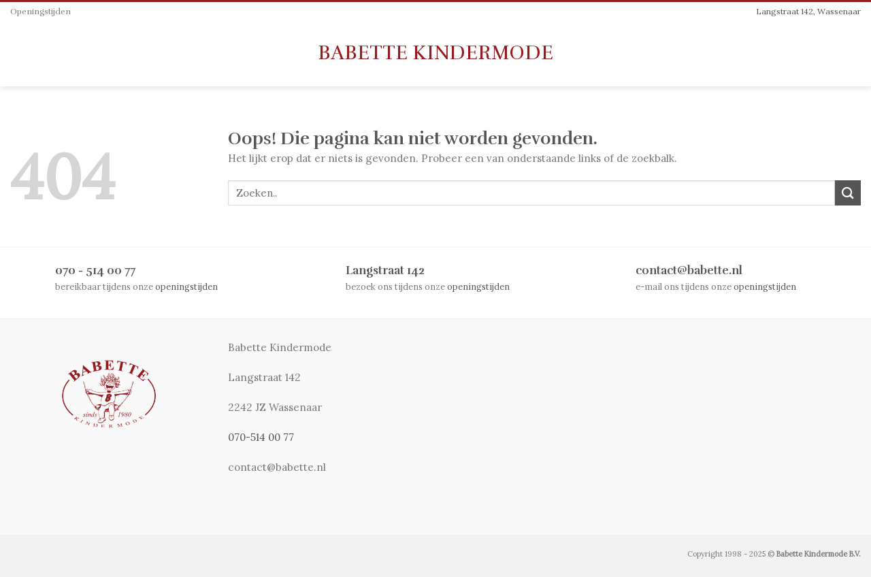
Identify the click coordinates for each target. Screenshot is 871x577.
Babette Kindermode (435, 53)
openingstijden (186, 286)
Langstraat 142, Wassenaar (808, 11)
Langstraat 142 (385, 270)
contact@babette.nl (689, 270)
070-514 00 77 (261, 437)
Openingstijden (40, 12)
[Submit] (848, 192)
